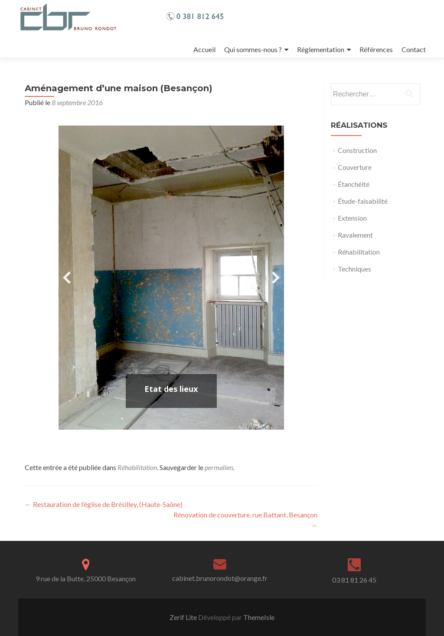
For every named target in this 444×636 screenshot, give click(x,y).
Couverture (355, 167)
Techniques (354, 269)
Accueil (204, 49)
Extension (352, 218)
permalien (219, 467)
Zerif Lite (184, 617)
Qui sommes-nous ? (253, 49)
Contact (414, 49)
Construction (357, 150)
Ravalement (355, 235)
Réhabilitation (137, 467)
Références (376, 49)
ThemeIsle (258, 617)
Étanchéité (353, 184)
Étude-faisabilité (363, 201)
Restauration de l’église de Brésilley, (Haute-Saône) (104, 504)
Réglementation (320, 49)
